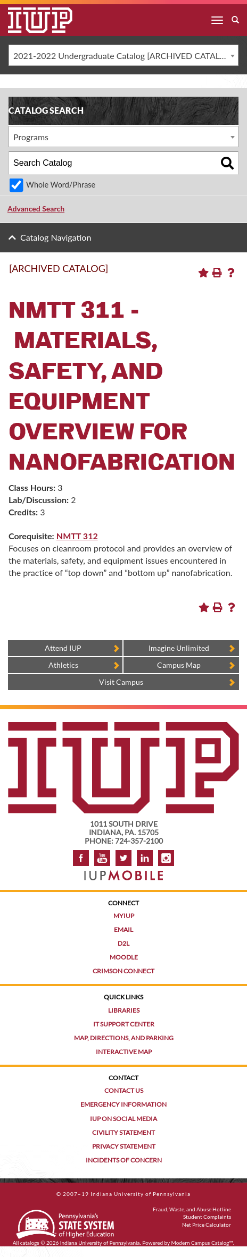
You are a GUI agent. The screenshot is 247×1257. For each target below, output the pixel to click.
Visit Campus (121, 681)
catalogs (29, 1242)
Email (123, 929)
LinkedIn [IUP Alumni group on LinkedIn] (145, 858)
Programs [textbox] (30, 137)
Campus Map (179, 664)
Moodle (124, 957)
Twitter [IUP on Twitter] (123, 858)
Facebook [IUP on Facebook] (81, 858)
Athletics (63, 664)
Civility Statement (123, 1132)
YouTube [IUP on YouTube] (102, 858)
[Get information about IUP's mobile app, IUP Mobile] (123, 872)
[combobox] (123, 55)
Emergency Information (123, 1104)
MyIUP (123, 916)
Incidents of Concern (124, 1160)
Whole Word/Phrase (60, 184)
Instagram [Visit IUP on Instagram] (166, 858)
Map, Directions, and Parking (124, 1038)
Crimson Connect (123, 971)
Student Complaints (207, 1216)
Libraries (123, 1010)
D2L (123, 943)
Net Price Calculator (206, 1224)
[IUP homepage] (123, 727)
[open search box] (235, 20)
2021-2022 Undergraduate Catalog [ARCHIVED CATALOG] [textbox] (124, 55)
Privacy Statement (123, 1146)
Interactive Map (124, 1052)
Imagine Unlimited (179, 647)
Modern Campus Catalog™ (202, 1242)
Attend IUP (63, 647)
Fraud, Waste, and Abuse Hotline (192, 1209)
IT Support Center (123, 1024)
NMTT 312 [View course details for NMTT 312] (77, 536)
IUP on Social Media (123, 1119)
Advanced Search (35, 208)
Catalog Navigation (55, 237)
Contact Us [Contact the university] (123, 1090)
